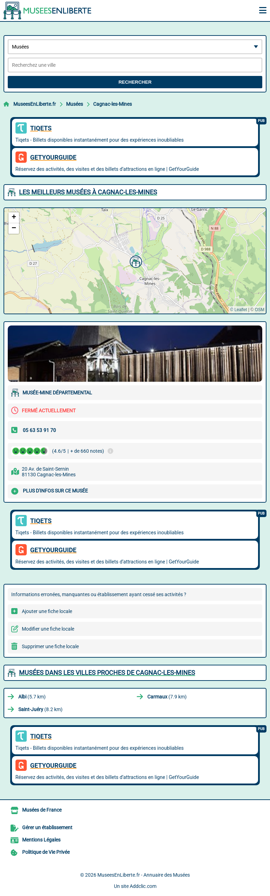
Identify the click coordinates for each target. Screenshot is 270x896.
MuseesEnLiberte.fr (34, 104)
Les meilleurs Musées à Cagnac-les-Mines (88, 192)
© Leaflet (238, 309)
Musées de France (42, 810)
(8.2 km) (40, 709)
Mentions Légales (41, 840)
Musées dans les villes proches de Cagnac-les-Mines (107, 672)
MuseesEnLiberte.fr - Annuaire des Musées (143, 875)
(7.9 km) (167, 697)
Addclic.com (143, 886)
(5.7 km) (32, 697)
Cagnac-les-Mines (112, 104)
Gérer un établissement (47, 827)
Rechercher (135, 82)
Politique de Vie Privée (46, 852)
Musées (74, 104)
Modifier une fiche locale (48, 629)
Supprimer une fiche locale (50, 646)
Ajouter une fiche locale (47, 611)
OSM (259, 309)
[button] (135, 261)
